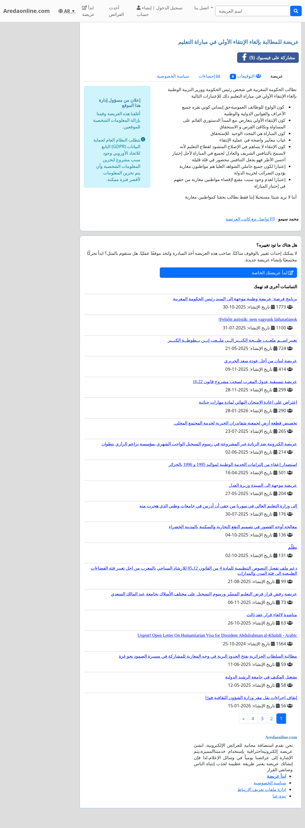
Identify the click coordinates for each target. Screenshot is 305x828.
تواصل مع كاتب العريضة (250, 219)
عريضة (276, 76)
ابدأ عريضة (88, 11)
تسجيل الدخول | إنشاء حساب (159, 11)
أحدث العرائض (116, 11)
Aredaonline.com (26, 11)
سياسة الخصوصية (173, 76)
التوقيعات (245, 76)
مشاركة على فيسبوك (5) (266, 58)
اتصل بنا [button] (202, 8)
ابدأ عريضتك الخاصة (272, 273)
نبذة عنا (279, 796)
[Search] (252, 11)
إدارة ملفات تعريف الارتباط (261, 789)
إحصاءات (209, 76)
